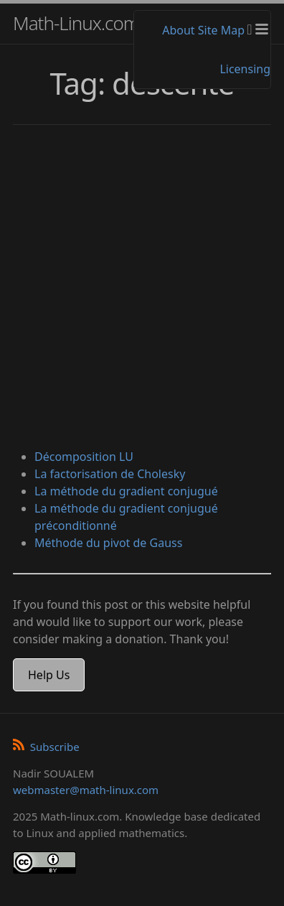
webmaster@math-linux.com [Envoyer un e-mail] (85, 790)
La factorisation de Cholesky (109, 474)
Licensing (244, 69)
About (178, 30)
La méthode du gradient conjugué (126, 491)
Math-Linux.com (76, 23)
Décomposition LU (83, 456)
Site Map (221, 30)
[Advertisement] (142, 288)
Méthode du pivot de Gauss (108, 543)
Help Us (49, 675)
